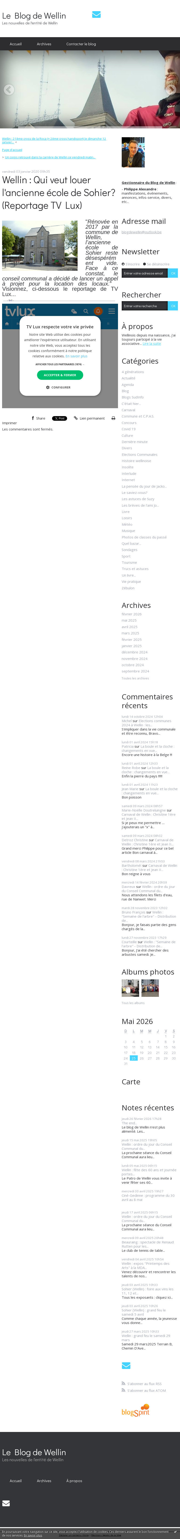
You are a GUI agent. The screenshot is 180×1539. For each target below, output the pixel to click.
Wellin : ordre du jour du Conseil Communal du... (148, 888)
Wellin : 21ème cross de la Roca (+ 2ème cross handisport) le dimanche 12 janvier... (54, 140)
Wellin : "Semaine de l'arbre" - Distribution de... (149, 916)
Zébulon (128, 588)
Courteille (129, 941)
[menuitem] (15, 44)
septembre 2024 (135, 671)
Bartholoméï (131, 865)
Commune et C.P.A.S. (138, 416)
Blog (125, 391)
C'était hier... (131, 403)
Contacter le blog (81, 43)
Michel (127, 720)
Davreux (128, 886)
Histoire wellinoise (136, 461)
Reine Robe (131, 767)
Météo (127, 524)
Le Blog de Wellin (34, 15)
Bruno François (133, 912)
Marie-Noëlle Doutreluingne (144, 810)
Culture (127, 435)
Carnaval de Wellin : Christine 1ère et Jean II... (149, 816)
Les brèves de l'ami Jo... (140, 505)
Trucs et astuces (135, 569)
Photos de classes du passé (144, 537)
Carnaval (128, 410)
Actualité (128, 378)
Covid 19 (129, 429)
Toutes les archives (135, 678)
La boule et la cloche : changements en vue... (148, 748)
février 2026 (132, 614)
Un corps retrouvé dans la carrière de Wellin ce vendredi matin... (50, 157)
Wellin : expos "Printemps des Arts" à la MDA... (146, 1265)
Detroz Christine (135, 840)
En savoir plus (33, 1535)
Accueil (16, 43)
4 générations (133, 372)
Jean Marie (130, 788)
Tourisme (129, 562)
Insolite (128, 467)
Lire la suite (152, 343)
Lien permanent (89, 418)
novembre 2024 (134, 658)
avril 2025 (129, 627)
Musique (128, 530)
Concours (129, 423)
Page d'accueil (12, 150)
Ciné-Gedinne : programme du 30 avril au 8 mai (148, 1197)
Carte (131, 1081)
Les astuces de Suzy (138, 499)
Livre (126, 511)
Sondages (129, 550)
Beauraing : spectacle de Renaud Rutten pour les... (148, 1244)
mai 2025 (129, 620)
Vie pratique (131, 581)
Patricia (128, 746)
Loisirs (127, 518)
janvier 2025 (132, 646)
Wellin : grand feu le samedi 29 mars (146, 1337)
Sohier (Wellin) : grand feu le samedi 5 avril (144, 1312)
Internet (128, 480)
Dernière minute (135, 442)
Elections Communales (139, 454)
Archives (44, 43)
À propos (74, 1480)
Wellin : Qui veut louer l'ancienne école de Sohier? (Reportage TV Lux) (58, 192)
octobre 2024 (133, 665)
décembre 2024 (134, 652)
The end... (129, 1123)
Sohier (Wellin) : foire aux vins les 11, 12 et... (147, 1291)
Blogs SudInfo (133, 397)
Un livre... (129, 575)
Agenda (128, 384)
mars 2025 (130, 633)
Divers (127, 448)
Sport (126, 556)
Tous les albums (133, 1003)
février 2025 (132, 639)
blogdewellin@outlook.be (142, 232)
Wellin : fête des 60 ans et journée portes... (149, 1171)
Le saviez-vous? (134, 492)
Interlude (129, 473)
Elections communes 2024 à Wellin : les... (146, 722)
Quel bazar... (131, 543)
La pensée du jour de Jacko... (144, 486)
